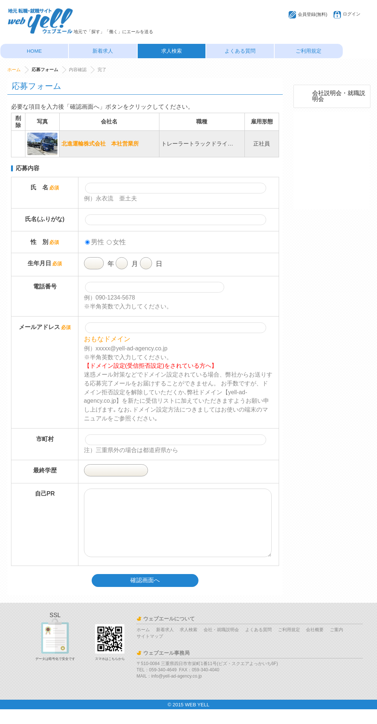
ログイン (351, 14)
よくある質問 (240, 51)
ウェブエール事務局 (166, 668)
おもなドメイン (107, 339)
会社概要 (315, 644)
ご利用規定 (308, 51)
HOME (34, 51)
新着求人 (102, 51)
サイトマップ (150, 651)
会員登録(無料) (312, 14)
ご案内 (336, 644)
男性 (94, 242)
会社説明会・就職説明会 (338, 96)
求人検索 (171, 51)
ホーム (14, 69)
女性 (116, 242)
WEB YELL (197, 719)
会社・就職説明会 (221, 644)
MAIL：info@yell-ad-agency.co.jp (169, 690)
